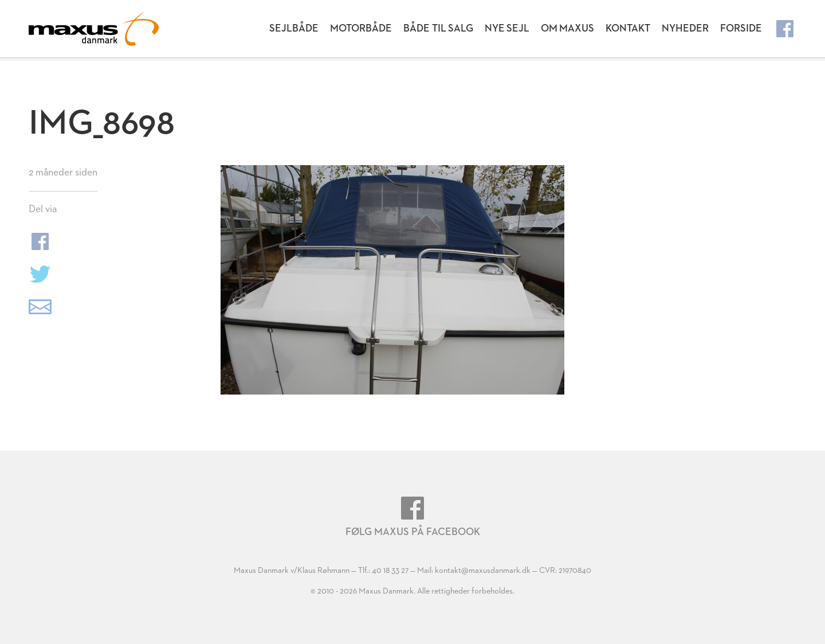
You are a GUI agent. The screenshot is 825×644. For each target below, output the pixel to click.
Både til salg (438, 29)
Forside (741, 29)
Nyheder (685, 29)
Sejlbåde (294, 29)
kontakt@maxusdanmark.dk (483, 571)
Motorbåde (361, 29)
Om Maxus (567, 29)
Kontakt (628, 29)
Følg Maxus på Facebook (412, 517)
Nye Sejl (507, 29)
